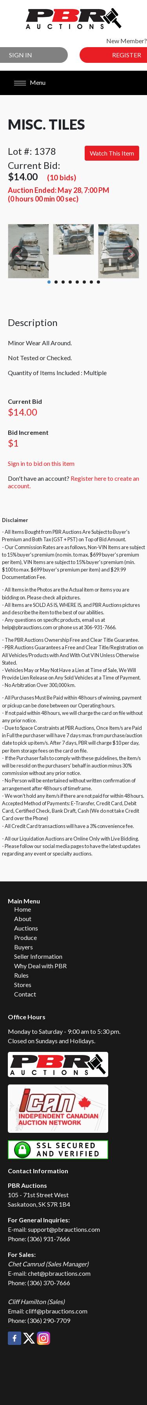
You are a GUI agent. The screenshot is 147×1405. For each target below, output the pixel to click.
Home (22, 909)
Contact (25, 994)
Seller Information (38, 956)
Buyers (23, 947)
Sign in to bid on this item (41, 463)
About (22, 918)
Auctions (26, 928)
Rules (21, 975)
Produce (25, 937)
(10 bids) (61, 177)
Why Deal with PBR (40, 965)
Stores (22, 984)
